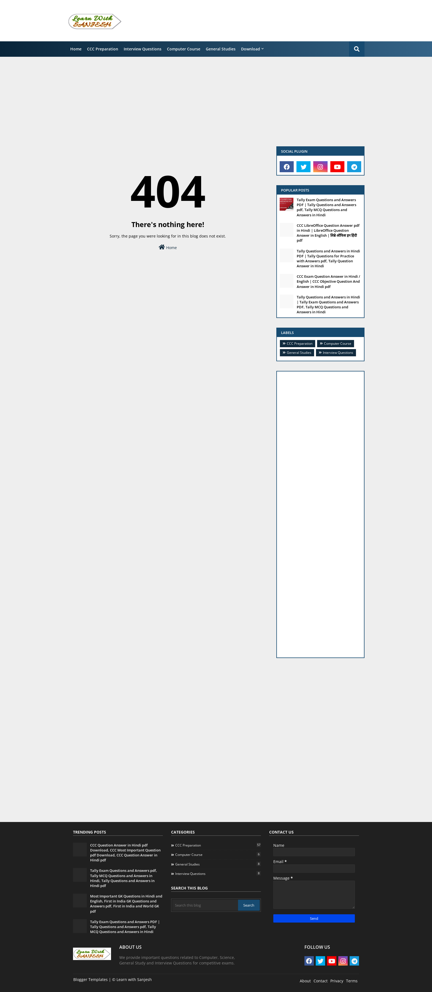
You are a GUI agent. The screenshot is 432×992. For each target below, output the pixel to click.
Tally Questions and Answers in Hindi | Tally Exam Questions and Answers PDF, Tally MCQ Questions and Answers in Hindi (328, 305)
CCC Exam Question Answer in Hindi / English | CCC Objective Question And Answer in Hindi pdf (328, 281)
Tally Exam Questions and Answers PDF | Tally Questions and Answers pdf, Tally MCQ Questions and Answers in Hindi (326, 207)
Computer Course (183, 49)
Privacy (336, 980)
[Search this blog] (205, 905)
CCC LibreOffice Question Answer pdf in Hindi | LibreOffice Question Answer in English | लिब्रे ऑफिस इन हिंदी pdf (328, 233)
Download (250, 49)
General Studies (221, 49)
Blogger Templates (90, 979)
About (305, 980)
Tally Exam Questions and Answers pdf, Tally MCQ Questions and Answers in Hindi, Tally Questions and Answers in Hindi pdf (123, 878)
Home (76, 49)
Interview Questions (142, 49)
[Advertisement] (270, 20)
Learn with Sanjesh (134, 979)
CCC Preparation (102, 49)
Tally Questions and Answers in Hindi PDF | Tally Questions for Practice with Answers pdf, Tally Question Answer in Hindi (328, 259)
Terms (352, 980)
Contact (321, 980)
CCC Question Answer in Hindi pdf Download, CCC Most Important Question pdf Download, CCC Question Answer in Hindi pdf (125, 853)
